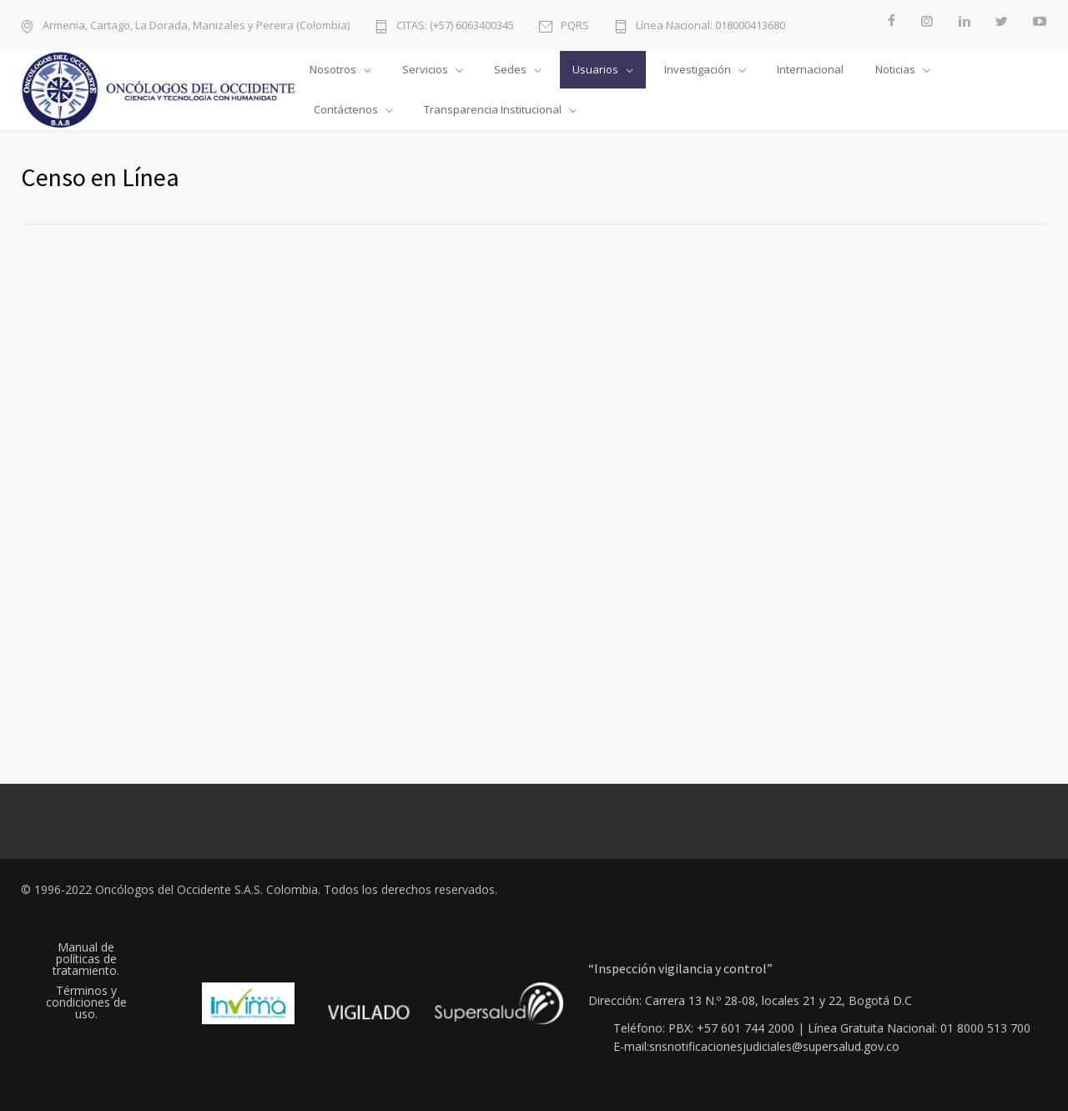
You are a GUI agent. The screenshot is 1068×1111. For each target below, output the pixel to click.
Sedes (510, 69)
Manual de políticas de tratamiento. (86, 959)
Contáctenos (346, 109)
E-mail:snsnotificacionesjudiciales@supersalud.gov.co (756, 1047)
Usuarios (595, 69)
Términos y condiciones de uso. (86, 1002)
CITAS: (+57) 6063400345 (455, 25)
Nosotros (333, 69)
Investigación (697, 69)
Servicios (425, 69)
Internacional (810, 69)
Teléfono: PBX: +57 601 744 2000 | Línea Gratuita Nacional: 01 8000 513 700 (821, 1028)
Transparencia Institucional (493, 109)
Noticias (895, 69)
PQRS (575, 25)
